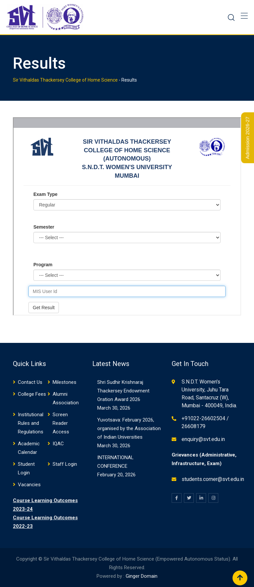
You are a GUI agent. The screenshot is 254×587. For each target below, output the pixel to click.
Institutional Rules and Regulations (30, 423)
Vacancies (29, 485)
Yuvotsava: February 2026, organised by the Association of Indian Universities (129, 428)
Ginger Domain (141, 576)
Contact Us (30, 382)
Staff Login (65, 464)
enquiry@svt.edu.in (203, 439)
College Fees (32, 394)
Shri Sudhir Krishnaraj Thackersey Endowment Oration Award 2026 (123, 390)
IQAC (58, 444)
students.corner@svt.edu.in (213, 479)
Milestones (64, 382)
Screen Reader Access (61, 423)
